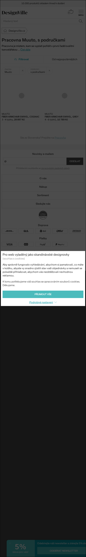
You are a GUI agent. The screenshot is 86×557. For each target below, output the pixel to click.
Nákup (43, 186)
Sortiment (43, 195)
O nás (43, 178)
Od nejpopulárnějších (64, 59)
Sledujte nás (43, 203)
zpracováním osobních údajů (55, 168)
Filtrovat (21, 59)
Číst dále (25, 49)
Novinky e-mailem (43, 154)
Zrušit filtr (24, 69)
